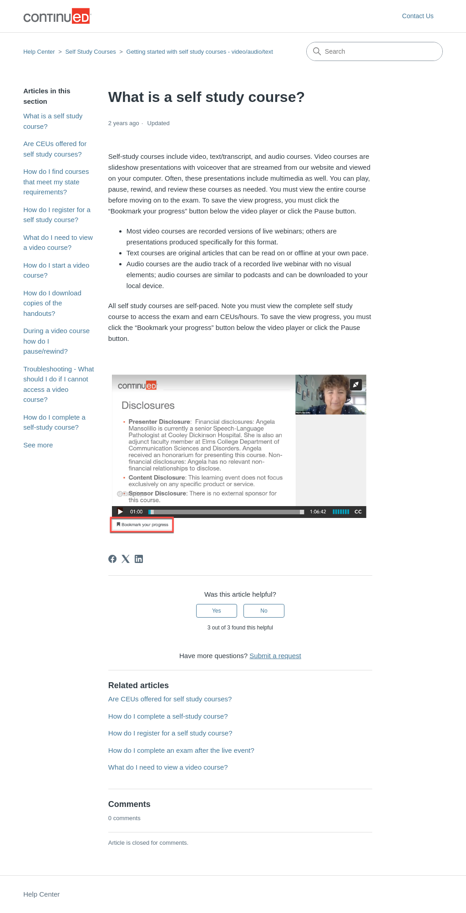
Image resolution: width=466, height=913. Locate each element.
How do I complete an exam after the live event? (181, 750)
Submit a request (275, 655)
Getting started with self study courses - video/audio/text (200, 51)
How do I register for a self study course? (57, 215)
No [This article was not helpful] (263, 611)
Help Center (39, 51)
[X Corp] (126, 559)
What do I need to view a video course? (58, 242)
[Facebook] (112, 559)
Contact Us (418, 16)
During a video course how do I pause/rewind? (56, 341)
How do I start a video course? (56, 270)
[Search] (374, 51)
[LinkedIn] (139, 559)
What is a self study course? (52, 121)
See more (38, 445)
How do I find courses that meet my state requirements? (56, 181)
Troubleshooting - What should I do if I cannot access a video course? (58, 384)
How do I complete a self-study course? (54, 422)
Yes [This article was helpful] (216, 611)
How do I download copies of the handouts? (52, 303)
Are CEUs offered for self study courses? (54, 149)
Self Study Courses (91, 51)
